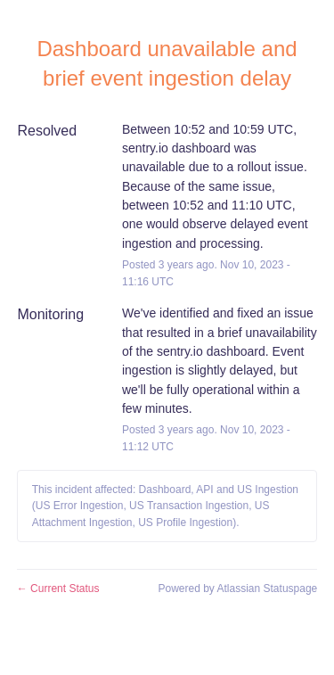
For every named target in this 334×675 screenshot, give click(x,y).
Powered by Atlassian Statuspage (237, 588)
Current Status (58, 588)
